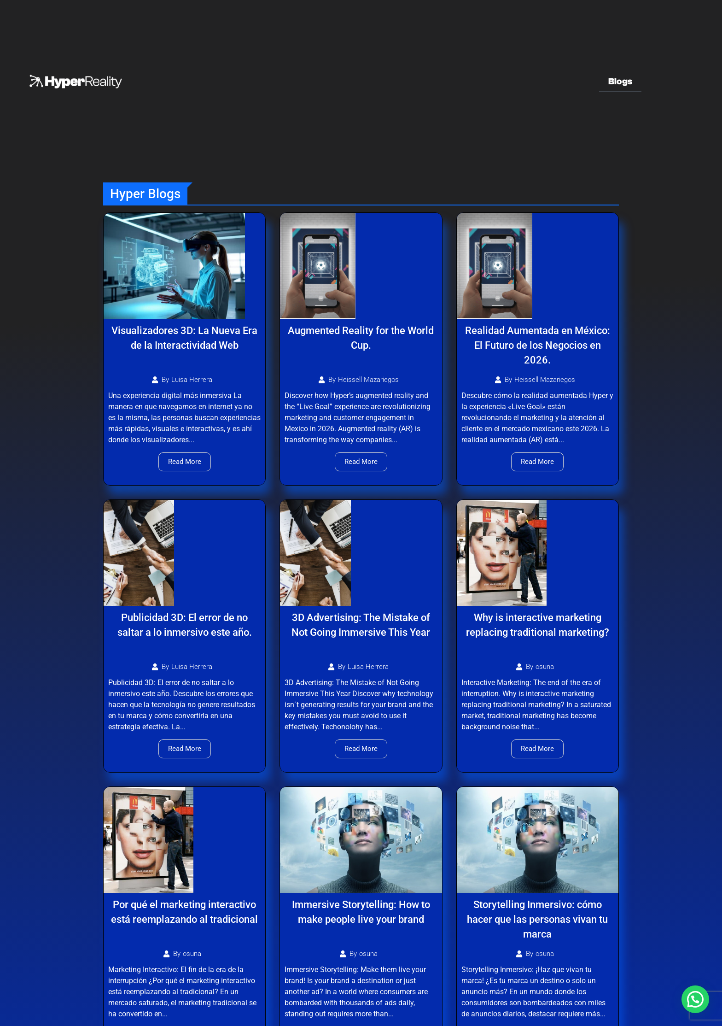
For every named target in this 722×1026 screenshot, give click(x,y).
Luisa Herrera (191, 379)
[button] (695, 999)
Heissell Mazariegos (368, 379)
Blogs (620, 81)
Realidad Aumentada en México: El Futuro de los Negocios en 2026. (537, 345)
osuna (545, 666)
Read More (184, 461)
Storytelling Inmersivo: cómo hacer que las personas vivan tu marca (537, 919)
